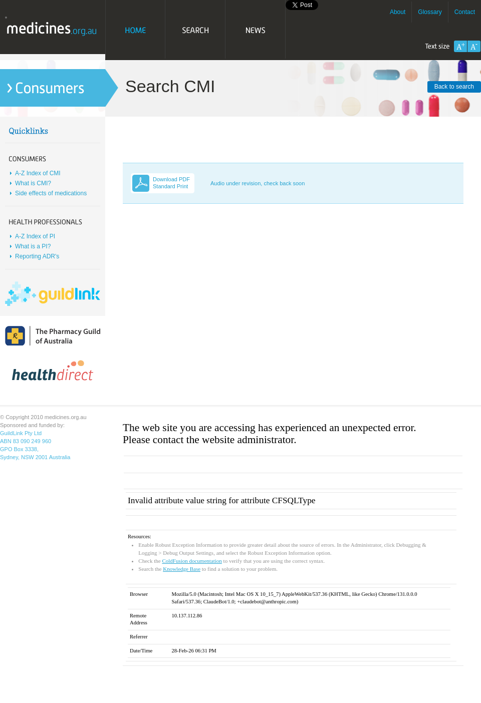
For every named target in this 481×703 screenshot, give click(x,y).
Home (135, 30)
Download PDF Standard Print (171, 182)
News (255, 30)
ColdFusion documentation (191, 561)
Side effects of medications (51, 193)
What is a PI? (33, 246)
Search (195, 30)
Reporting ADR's (37, 256)
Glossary (429, 12)
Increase (460, 46)
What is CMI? (33, 183)
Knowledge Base (181, 569)
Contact (464, 12)
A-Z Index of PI (35, 236)
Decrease (473, 46)
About (397, 12)
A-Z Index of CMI (38, 173)
